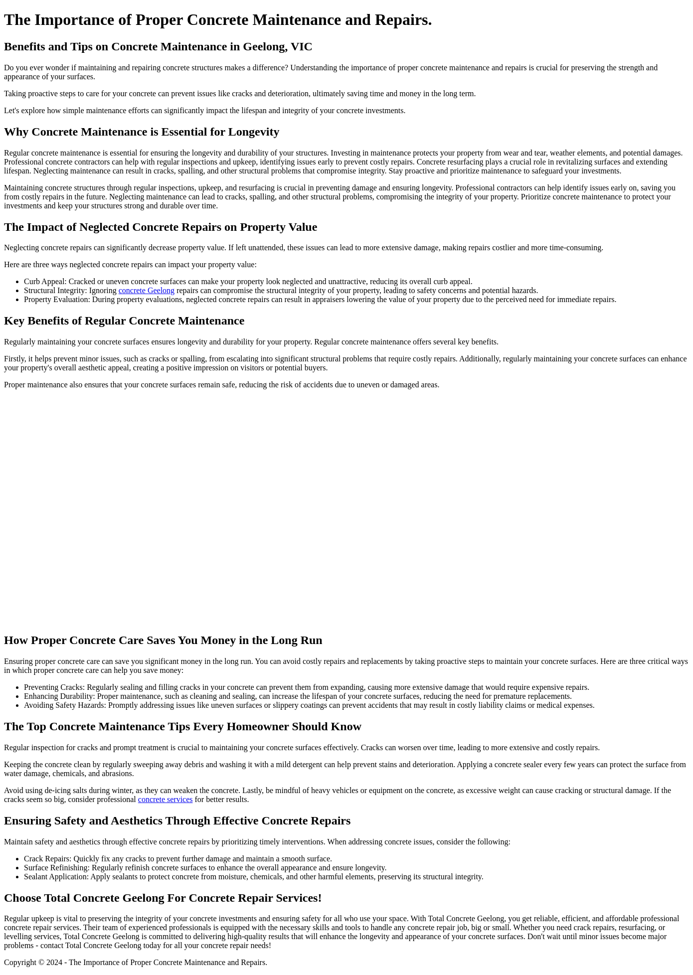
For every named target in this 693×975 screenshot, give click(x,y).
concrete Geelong (146, 290)
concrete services (165, 799)
